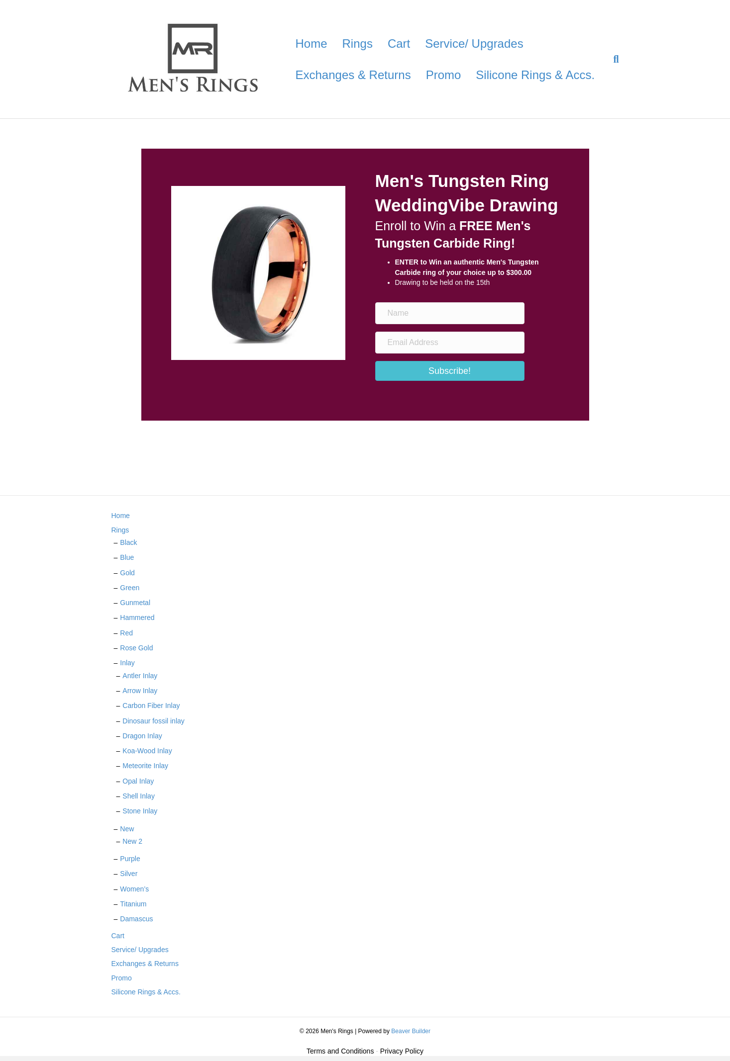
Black (128, 542)
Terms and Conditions (340, 1051)
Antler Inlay (139, 676)
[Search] (612, 59)
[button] (449, 371)
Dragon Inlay (142, 736)
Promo (443, 75)
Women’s (134, 889)
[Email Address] (449, 343)
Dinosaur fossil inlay (153, 721)
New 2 (132, 841)
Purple (130, 859)
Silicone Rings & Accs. (535, 75)
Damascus (136, 919)
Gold (127, 573)
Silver (128, 874)
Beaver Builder (410, 1031)
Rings (357, 43)
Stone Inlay (139, 811)
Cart (399, 43)
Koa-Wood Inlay (147, 751)
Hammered (137, 617)
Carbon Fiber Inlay (151, 705)
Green (129, 588)
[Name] (449, 313)
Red (126, 633)
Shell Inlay (138, 796)
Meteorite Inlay (145, 766)
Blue (127, 557)
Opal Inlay (138, 781)
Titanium (133, 904)
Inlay (127, 663)
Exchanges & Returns (353, 75)
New (127, 829)
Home (311, 43)
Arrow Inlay (139, 691)
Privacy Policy (401, 1051)
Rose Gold (136, 648)
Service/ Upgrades (474, 43)
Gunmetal (135, 603)
